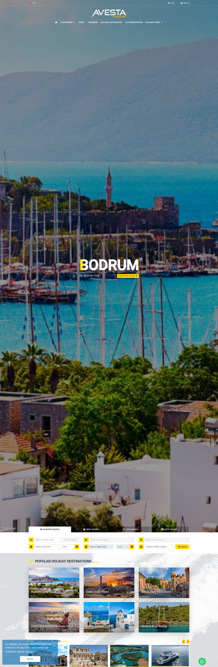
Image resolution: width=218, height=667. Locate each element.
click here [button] (30, 651)
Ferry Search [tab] (91, 529)
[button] (32, 3)
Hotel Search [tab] (169, 529)
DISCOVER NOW (128, 276)
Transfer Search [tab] (49, 529)
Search (182, 547)
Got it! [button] (30, 659)
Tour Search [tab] (130, 529)
